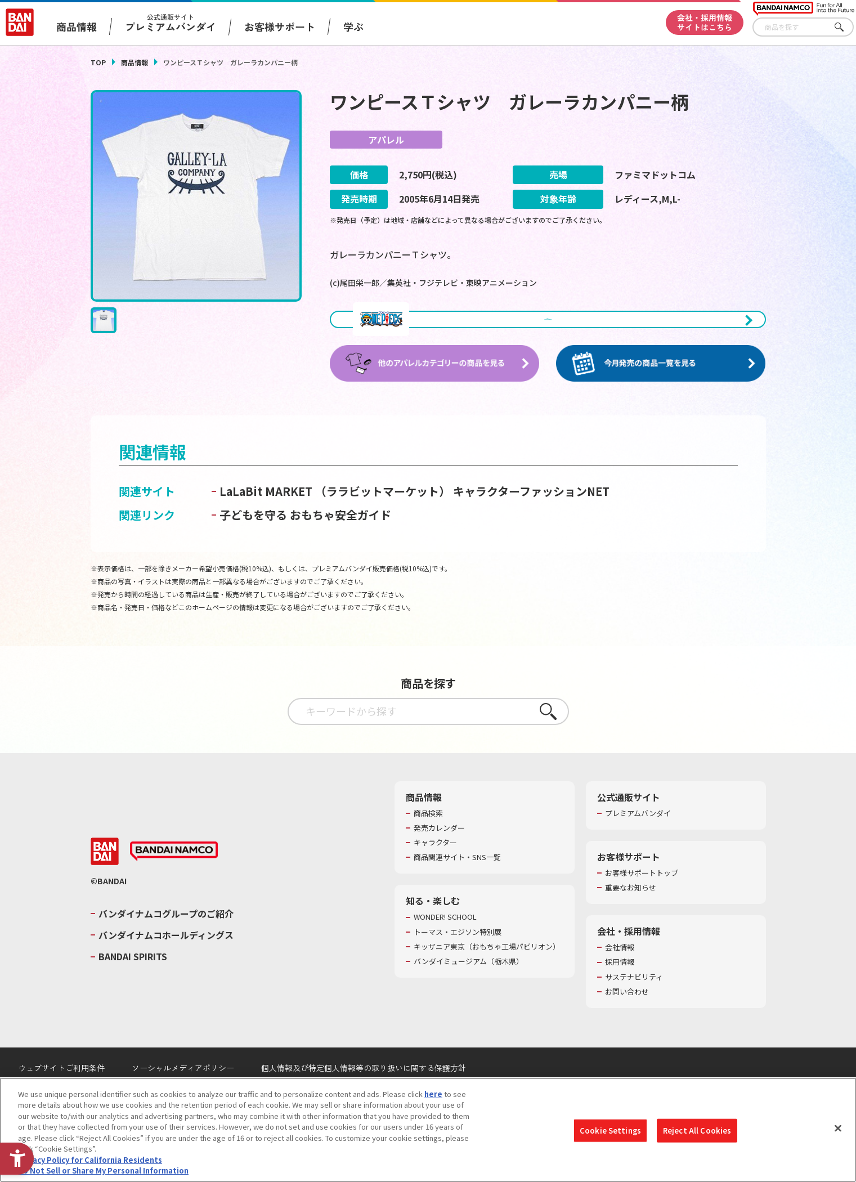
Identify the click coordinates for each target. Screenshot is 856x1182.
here (433, 1094)
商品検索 (428, 836)
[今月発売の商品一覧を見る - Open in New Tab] (660, 385)
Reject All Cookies (697, 1130)
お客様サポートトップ (641, 895)
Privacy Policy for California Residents (90, 1159)
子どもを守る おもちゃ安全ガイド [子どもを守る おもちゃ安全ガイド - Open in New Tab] (305, 537)
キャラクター (435, 865)
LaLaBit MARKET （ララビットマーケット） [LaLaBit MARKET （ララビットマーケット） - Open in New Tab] (334, 513)
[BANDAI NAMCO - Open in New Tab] (174, 873)
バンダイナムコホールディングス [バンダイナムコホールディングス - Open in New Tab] (166, 957)
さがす (845, 27)
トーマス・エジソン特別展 (457, 955)
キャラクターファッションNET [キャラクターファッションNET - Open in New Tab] (531, 513)
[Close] (838, 1128)
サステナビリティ (634, 1000)
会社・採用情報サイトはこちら (704, 22)
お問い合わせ (627, 1014)
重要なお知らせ (630, 910)
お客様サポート (279, 26)
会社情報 (619, 970)
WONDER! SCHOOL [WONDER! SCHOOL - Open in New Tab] (445, 939)
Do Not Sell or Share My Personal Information (103, 1170)
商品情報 (134, 62)
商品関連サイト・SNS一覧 (457, 880)
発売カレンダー (439, 850)
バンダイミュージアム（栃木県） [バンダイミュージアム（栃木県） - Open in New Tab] (468, 984)
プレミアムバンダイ (638, 836)
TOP (98, 62)
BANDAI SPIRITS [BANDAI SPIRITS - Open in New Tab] (132, 979)
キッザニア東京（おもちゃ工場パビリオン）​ (487, 969)
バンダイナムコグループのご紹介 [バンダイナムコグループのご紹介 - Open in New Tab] (166, 936)
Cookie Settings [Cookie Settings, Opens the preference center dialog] (610, 1130)
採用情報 (619, 984)
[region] (428, 1129)
